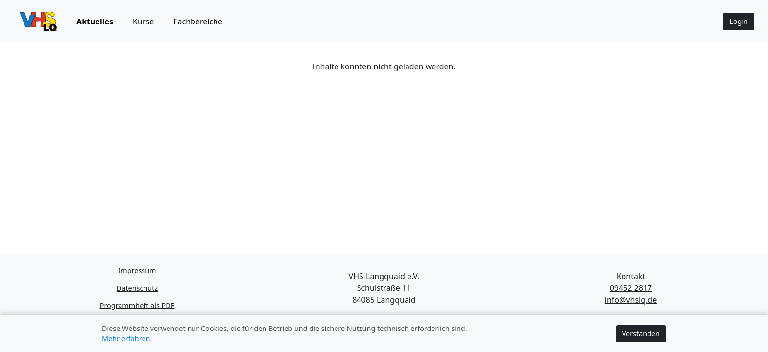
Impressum (137, 270)
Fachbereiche (197, 21)
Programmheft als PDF (137, 305)
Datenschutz (137, 288)
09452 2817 (631, 288)
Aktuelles (94, 21)
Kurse (143, 21)
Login (738, 21)
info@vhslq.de (631, 299)
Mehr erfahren (126, 338)
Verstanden (641, 333)
